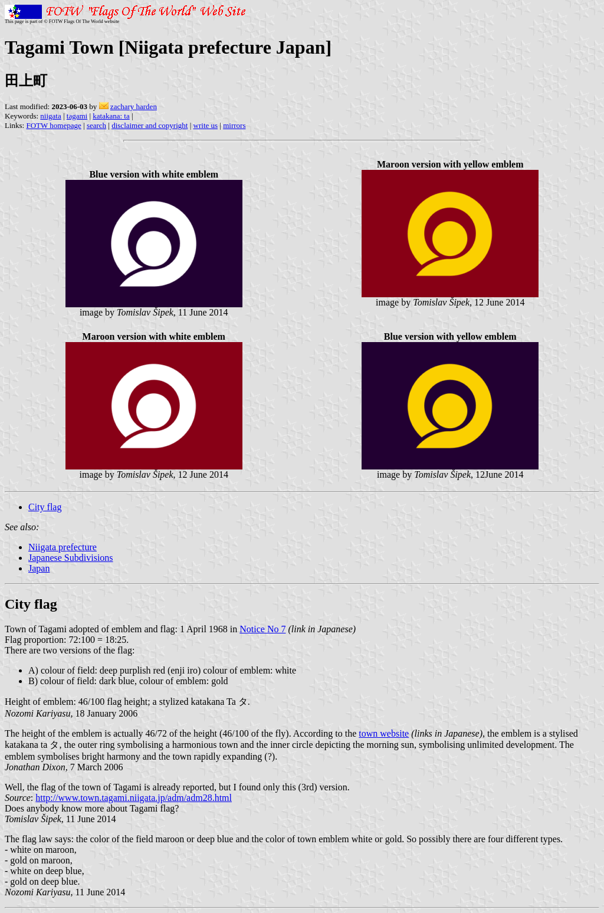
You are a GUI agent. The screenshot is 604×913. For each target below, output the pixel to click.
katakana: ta (111, 115)
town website (384, 733)
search (96, 125)
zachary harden (133, 106)
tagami (77, 115)
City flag (44, 507)
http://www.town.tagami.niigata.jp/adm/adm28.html (133, 798)
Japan (39, 568)
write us (205, 125)
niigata (50, 115)
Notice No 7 (262, 629)
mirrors (234, 125)
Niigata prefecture (62, 547)
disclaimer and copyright (149, 125)
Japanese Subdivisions (70, 558)
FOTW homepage (53, 125)
